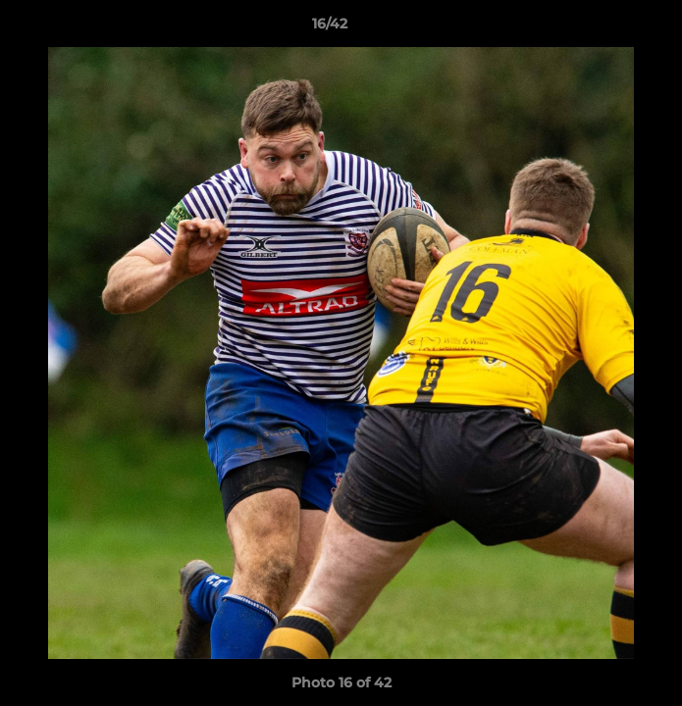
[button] (611, 28)
